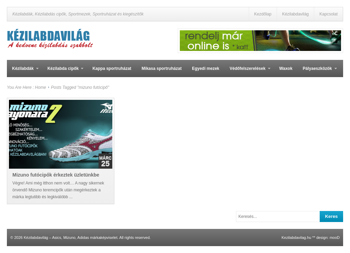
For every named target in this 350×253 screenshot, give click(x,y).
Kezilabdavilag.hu (296, 237)
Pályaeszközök (317, 71)
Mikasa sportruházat (162, 68)
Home (40, 87)
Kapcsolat (328, 14)
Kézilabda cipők (63, 71)
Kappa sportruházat (111, 68)
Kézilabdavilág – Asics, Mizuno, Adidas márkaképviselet (70, 237)
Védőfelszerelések (247, 71)
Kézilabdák (23, 71)
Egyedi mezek (205, 68)
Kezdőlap (262, 14)
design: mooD (328, 237)
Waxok (285, 68)
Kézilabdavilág (295, 14)
